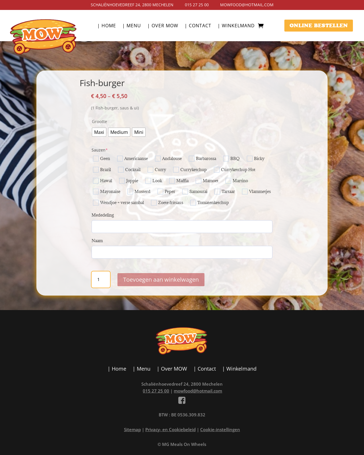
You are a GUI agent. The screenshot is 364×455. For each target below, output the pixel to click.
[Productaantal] (101, 279)
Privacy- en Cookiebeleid (170, 429)
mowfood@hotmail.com (247, 4)
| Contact (198, 26)
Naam (97, 240)
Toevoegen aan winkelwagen (161, 279)
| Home (106, 26)
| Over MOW (162, 26)
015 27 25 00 (197, 4)
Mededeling (103, 215)
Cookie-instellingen (220, 429)
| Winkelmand (236, 26)
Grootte (99, 121)
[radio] (99, 132)
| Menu (131, 26)
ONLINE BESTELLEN (318, 25)
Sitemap (132, 429)
